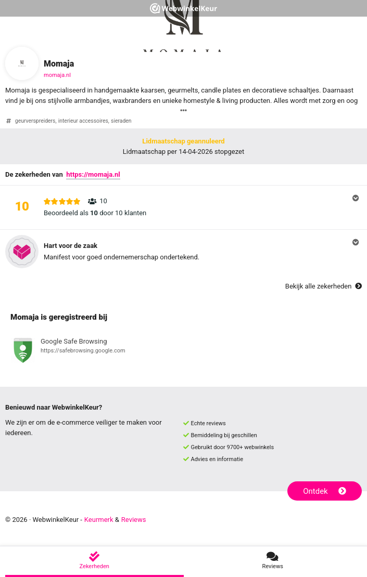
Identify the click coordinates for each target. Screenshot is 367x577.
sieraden (121, 120)
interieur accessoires (83, 120)
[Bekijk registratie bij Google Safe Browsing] (183, 352)
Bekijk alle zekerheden (323, 286)
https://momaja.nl (93, 174)
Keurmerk (98, 519)
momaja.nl (57, 75)
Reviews (133, 519)
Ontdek (324, 491)
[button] (183, 207)
